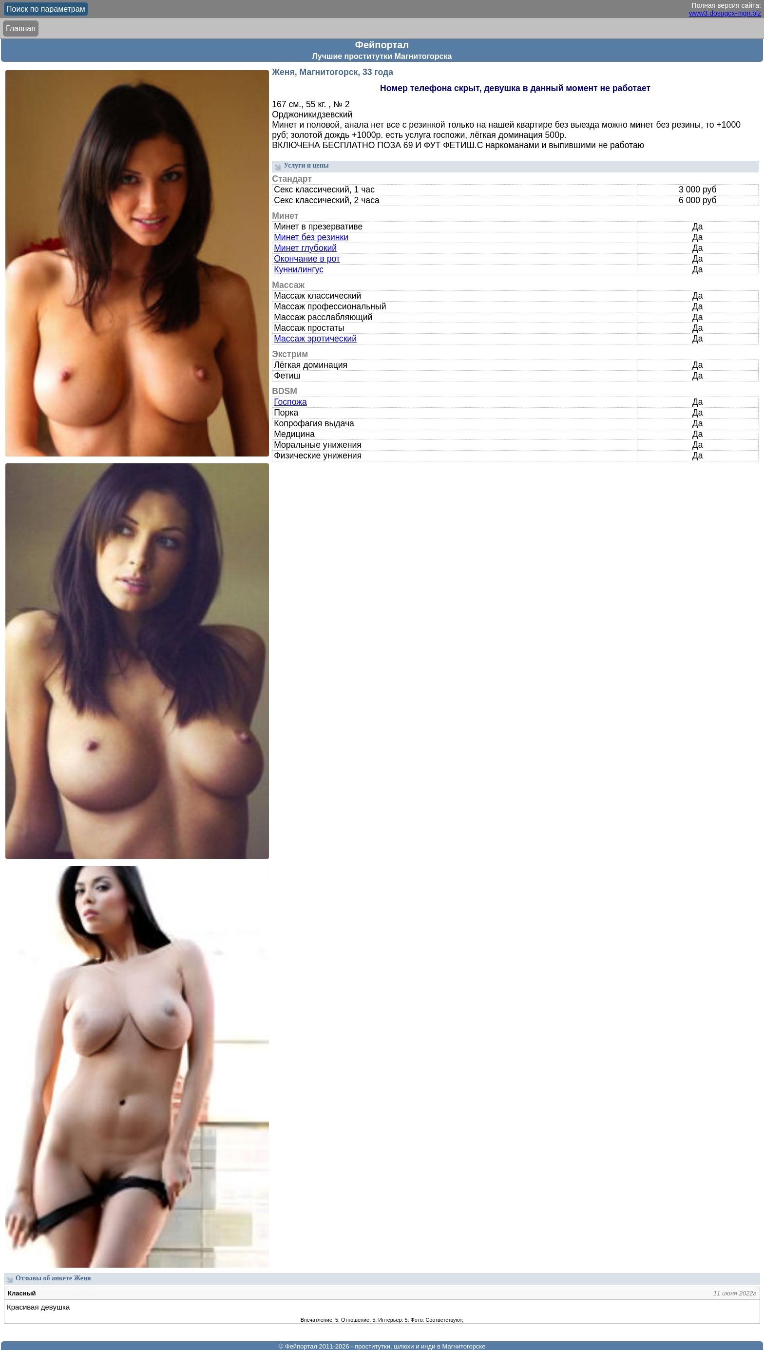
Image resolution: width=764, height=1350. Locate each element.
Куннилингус (299, 269)
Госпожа (290, 402)
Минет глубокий (305, 248)
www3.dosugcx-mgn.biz (725, 13)
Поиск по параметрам (45, 9)
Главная (21, 28)
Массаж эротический (315, 338)
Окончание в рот (307, 259)
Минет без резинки (311, 237)
